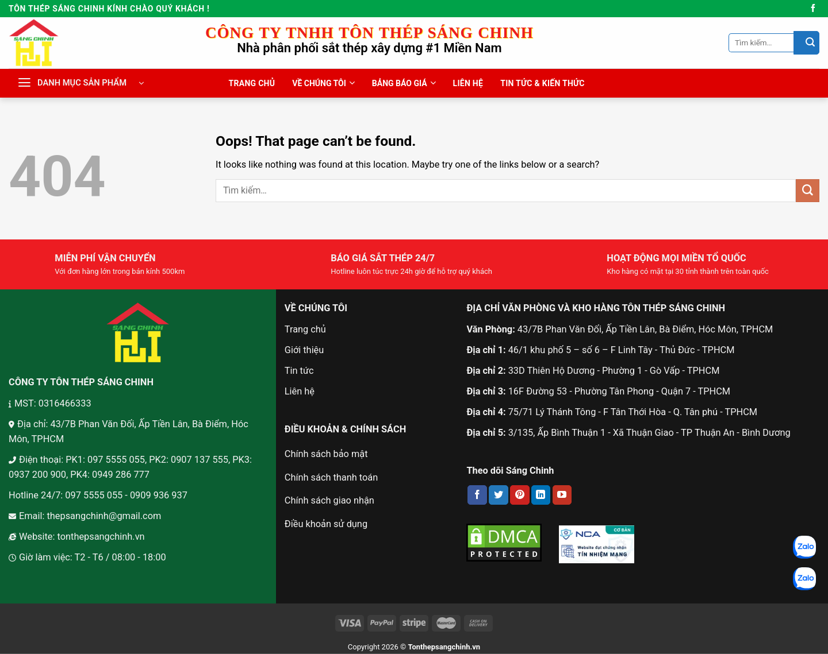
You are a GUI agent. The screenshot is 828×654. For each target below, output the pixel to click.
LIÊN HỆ (468, 83)
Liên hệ (300, 391)
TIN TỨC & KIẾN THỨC (542, 83)
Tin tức (299, 370)
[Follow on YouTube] (562, 495)
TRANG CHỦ (252, 83)
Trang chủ (305, 329)
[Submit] (806, 42)
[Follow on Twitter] (498, 495)
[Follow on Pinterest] (520, 495)
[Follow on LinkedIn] (541, 495)
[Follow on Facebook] (813, 8)
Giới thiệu (304, 350)
